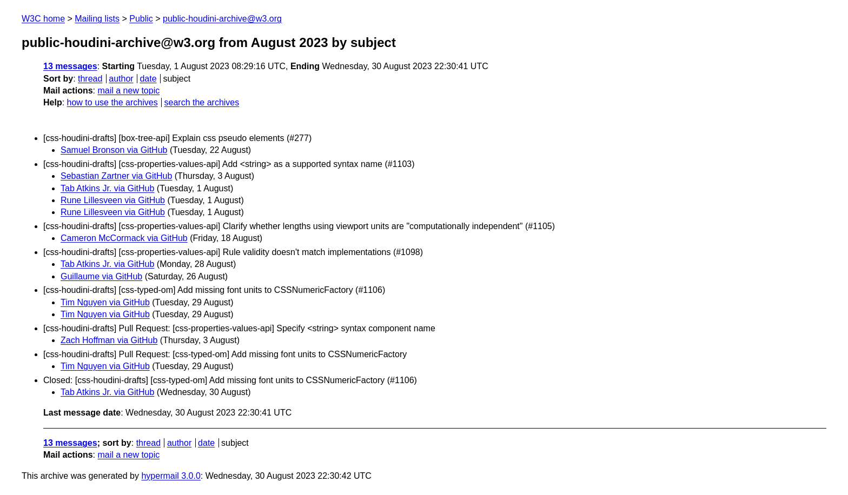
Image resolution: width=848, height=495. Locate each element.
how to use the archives (112, 102)
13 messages (70, 66)
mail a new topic (128, 90)
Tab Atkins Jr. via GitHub (107, 188)
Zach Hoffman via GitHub (109, 340)
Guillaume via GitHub (101, 276)
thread (90, 78)
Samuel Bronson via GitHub (114, 150)
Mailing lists (97, 18)
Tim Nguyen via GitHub (105, 302)
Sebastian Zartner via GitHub (116, 175)
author (121, 78)
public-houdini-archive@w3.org (222, 18)
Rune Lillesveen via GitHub (113, 200)
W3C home (43, 18)
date (148, 78)
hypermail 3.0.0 (170, 475)
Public (141, 18)
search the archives (202, 102)
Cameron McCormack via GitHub (124, 238)
